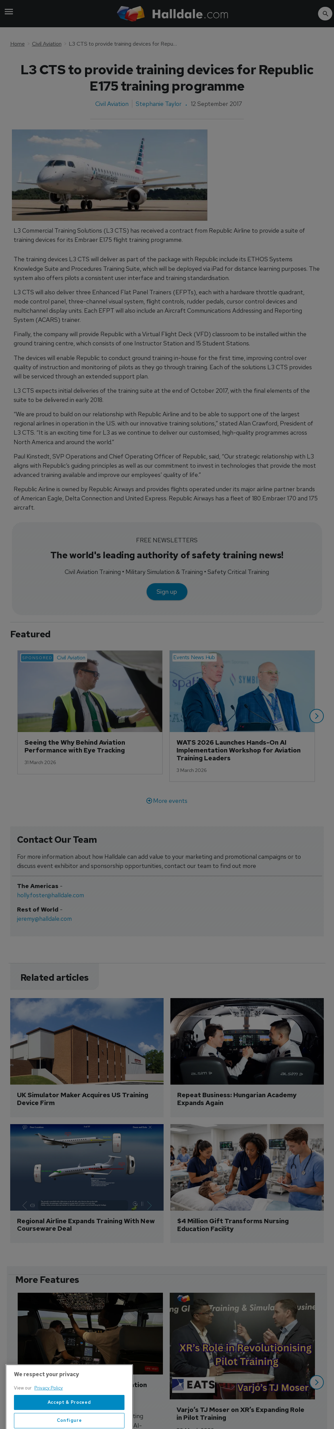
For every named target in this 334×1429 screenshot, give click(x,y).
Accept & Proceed (69, 1421)
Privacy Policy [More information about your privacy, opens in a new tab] (48, 1407)
